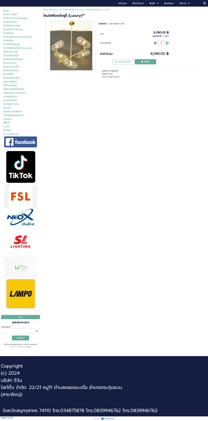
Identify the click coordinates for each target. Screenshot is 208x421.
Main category (50, 9)
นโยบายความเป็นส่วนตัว (18, 347)
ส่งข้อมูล (20, 337)
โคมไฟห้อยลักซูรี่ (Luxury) (71, 9)
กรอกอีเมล (6, 326)
